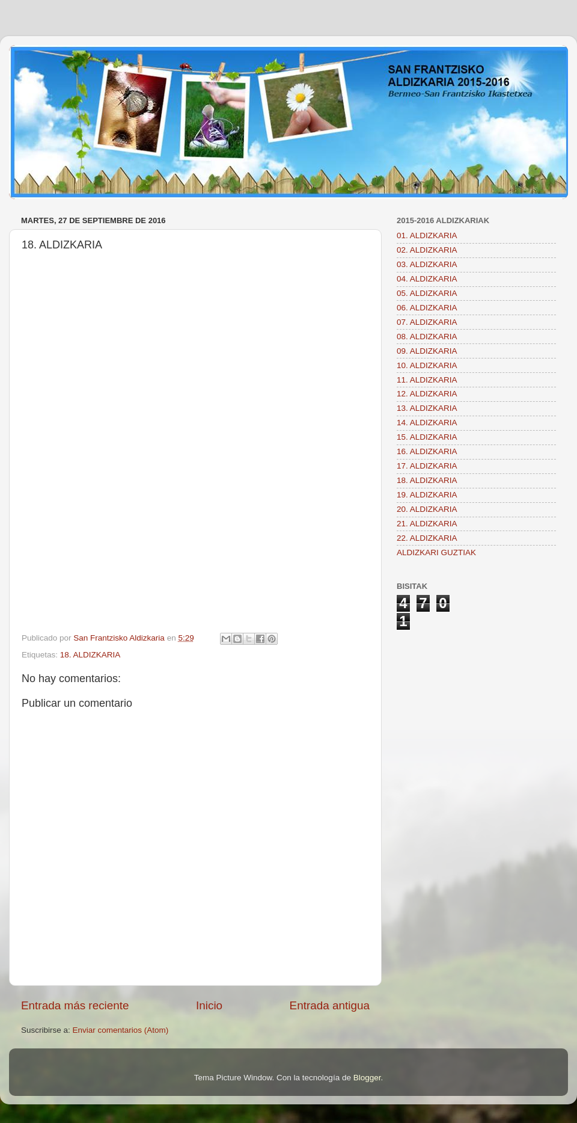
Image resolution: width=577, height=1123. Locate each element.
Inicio (209, 1005)
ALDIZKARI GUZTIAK (436, 552)
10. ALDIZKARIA (427, 365)
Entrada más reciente (75, 1005)
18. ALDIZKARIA (90, 654)
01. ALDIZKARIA (427, 235)
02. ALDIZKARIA (427, 249)
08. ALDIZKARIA (427, 336)
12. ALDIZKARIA (427, 393)
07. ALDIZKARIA (427, 322)
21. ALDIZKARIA (427, 523)
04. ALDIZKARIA (427, 278)
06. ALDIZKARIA (427, 307)
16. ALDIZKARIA (427, 451)
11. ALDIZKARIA (427, 379)
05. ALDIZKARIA (427, 293)
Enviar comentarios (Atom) (121, 1030)
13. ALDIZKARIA (427, 408)
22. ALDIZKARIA (427, 538)
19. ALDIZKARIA (427, 494)
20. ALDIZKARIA (427, 509)
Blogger (367, 1077)
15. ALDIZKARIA (427, 437)
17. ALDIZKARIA (427, 465)
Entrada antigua (330, 1005)
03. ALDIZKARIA (427, 264)
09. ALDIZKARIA (427, 350)
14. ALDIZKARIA (427, 422)
